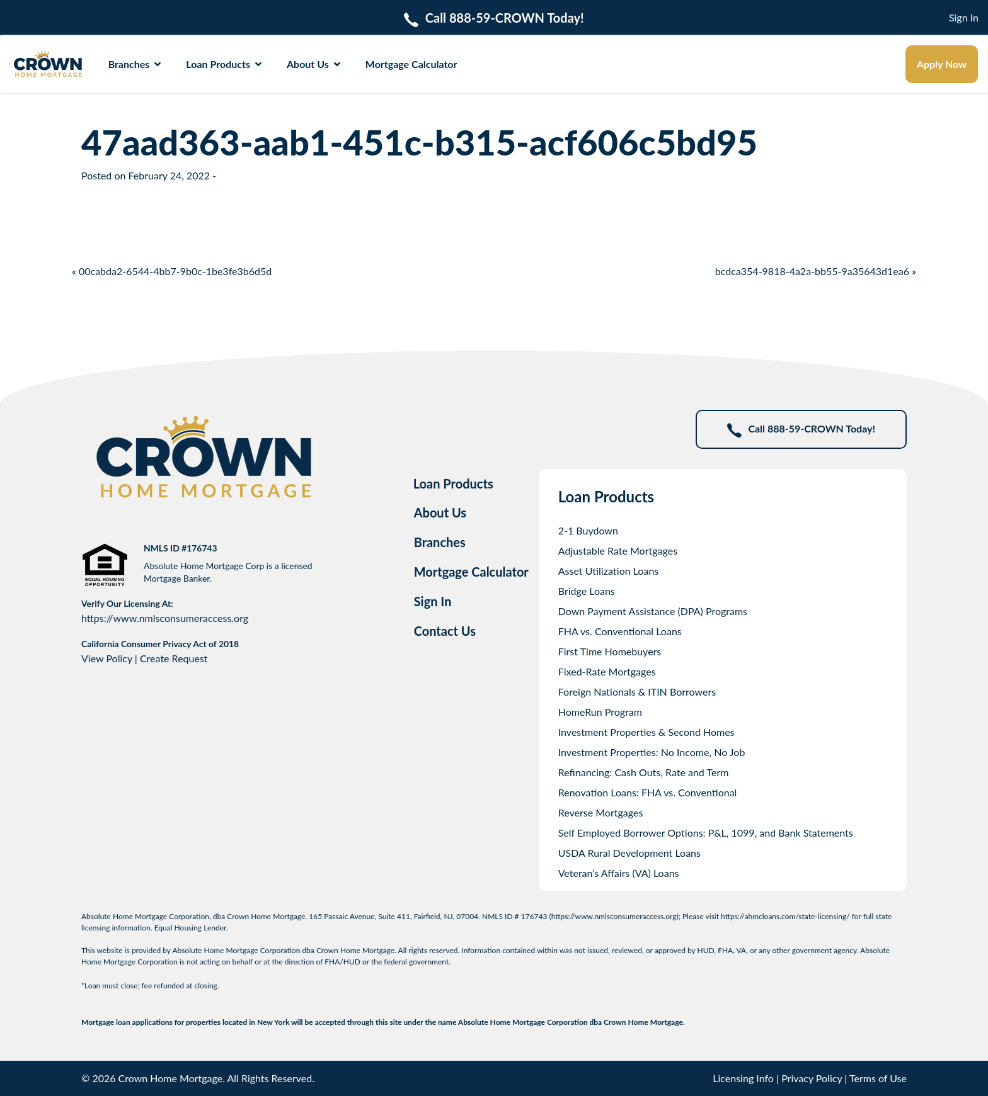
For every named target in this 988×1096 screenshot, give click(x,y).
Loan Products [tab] (453, 483)
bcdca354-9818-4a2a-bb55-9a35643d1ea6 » (815, 271)
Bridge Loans (586, 591)
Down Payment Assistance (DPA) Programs (652, 611)
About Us (313, 64)
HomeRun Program (600, 712)
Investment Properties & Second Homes (646, 732)
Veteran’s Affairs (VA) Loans (618, 873)
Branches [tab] (440, 542)
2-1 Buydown (588, 530)
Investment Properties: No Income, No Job (651, 752)
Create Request (174, 658)
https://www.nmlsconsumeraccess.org (164, 618)
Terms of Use (878, 1078)
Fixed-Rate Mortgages (607, 671)
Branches (134, 64)
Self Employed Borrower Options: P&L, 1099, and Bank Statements (705, 833)
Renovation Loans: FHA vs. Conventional (647, 792)
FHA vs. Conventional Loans (620, 631)
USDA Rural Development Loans (629, 853)
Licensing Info (743, 1078)
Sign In (964, 17)
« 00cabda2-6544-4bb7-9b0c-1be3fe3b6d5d (172, 271)
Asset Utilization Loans (608, 571)
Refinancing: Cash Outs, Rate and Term (643, 772)
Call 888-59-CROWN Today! (801, 429)
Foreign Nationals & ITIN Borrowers (637, 692)
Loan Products (223, 64)
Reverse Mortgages (600, 812)
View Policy (106, 658)
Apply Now (942, 64)
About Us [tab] (440, 512)
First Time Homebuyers (610, 651)
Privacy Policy (811, 1078)
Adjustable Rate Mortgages (617, 550)
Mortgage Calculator (411, 64)
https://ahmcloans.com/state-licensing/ (785, 916)
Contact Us (445, 630)
